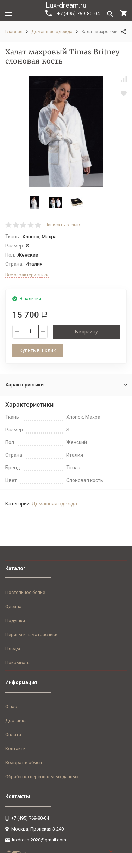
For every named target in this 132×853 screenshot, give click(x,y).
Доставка (16, 720)
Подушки (15, 620)
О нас (11, 706)
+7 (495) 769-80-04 (72, 13)
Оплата (13, 734)
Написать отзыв (62, 224)
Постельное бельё (25, 592)
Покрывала (18, 662)
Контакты (16, 748)
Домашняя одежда (52, 31)
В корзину (86, 332)
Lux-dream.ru (66, 5)
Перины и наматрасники (31, 634)
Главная (14, 31)
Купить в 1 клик (37, 350)
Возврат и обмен (23, 762)
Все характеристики (27, 274)
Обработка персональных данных (41, 776)
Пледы (12, 648)
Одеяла (13, 606)
